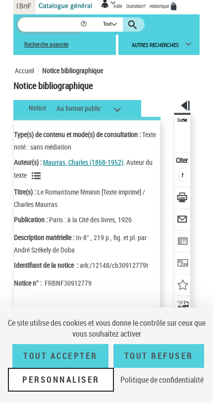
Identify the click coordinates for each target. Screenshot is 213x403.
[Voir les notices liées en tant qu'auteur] (38, 176)
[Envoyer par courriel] (182, 220)
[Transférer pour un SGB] (182, 264)
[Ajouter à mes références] (182, 286)
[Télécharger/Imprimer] (182, 199)
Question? (136, 5)
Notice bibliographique (72, 70)
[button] (84, 24)
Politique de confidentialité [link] (162, 379)
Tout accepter (60, 356)
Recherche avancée (46, 44)
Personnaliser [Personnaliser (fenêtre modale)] (61, 379)
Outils (182, 120)
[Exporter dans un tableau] (182, 242)
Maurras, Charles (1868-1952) (83, 162)
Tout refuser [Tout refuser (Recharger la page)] (158, 356)
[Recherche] (49, 24)
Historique (160, 5)
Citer (182, 160)
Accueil (24, 70)
